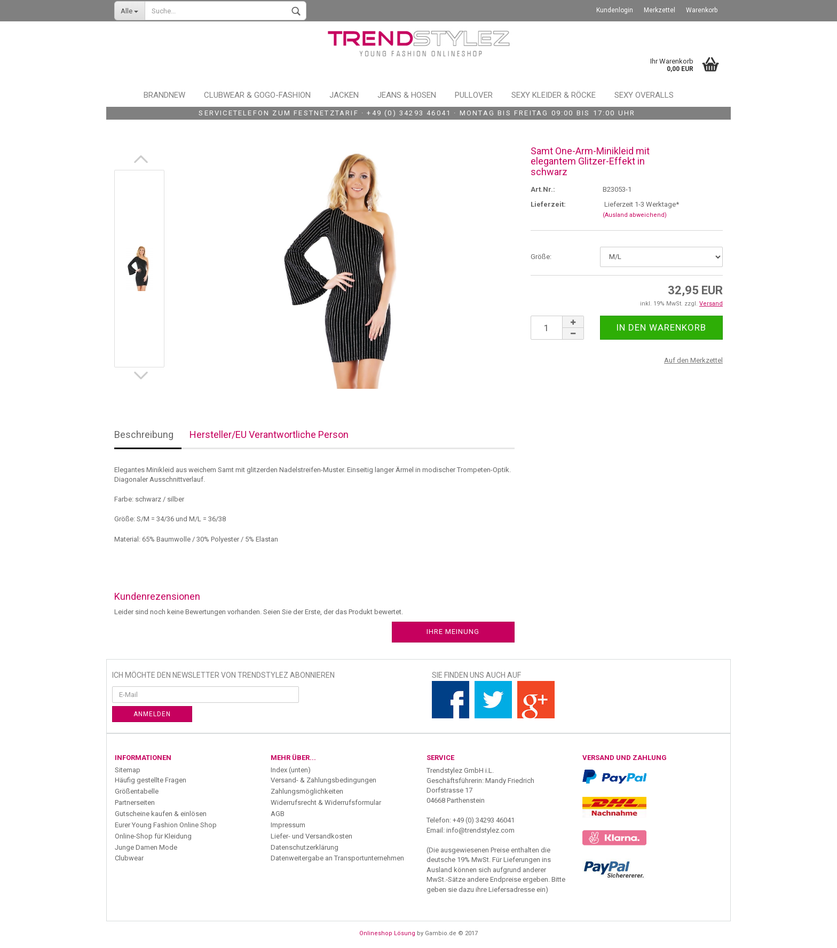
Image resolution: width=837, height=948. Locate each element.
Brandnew (164, 95)
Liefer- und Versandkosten (311, 836)
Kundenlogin (614, 10)
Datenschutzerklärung (304, 847)
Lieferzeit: (548, 204)
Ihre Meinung (453, 632)
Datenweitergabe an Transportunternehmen (337, 858)
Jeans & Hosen (406, 95)
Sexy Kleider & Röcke (553, 95)
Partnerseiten (135, 802)
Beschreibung (143, 434)
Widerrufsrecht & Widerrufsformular (326, 802)
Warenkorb (701, 10)
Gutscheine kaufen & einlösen (161, 814)
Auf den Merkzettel (693, 360)
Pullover (474, 95)
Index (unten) (291, 770)
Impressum (288, 825)
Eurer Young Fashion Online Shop (166, 825)
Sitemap (127, 770)
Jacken (344, 95)
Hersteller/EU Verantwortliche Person (269, 434)
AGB (278, 814)
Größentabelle (137, 791)
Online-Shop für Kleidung (153, 836)
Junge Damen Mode (146, 847)
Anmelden (152, 714)
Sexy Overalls (644, 95)
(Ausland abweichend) (635, 214)
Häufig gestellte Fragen (150, 780)
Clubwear (129, 858)
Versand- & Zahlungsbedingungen (323, 780)
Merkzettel (659, 10)
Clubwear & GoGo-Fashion (257, 95)
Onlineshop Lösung (387, 933)
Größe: (541, 257)
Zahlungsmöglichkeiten (307, 791)
